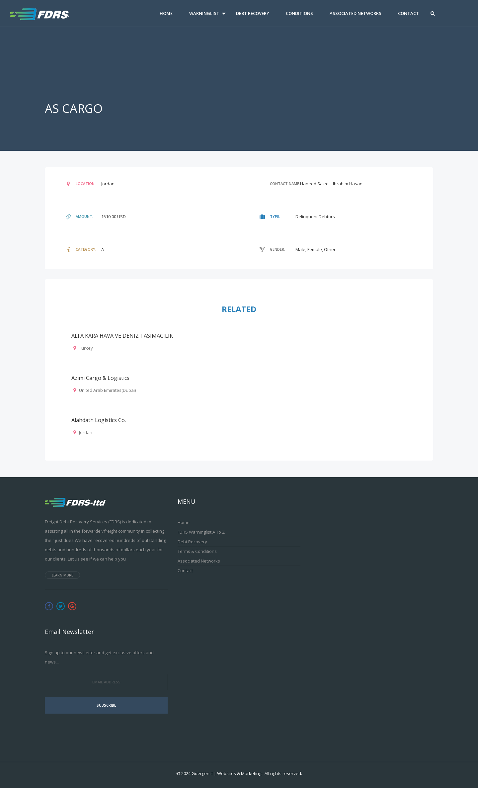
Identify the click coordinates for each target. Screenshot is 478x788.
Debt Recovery (252, 13)
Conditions (299, 13)
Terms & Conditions (197, 551)
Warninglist (204, 13)
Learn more (62, 575)
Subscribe (106, 705)
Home (166, 13)
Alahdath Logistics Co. (98, 420)
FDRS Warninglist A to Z (201, 532)
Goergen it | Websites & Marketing (226, 773)
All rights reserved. (283, 773)
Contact (408, 13)
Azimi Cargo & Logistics (100, 378)
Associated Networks (355, 13)
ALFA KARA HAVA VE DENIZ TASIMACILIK (122, 335)
